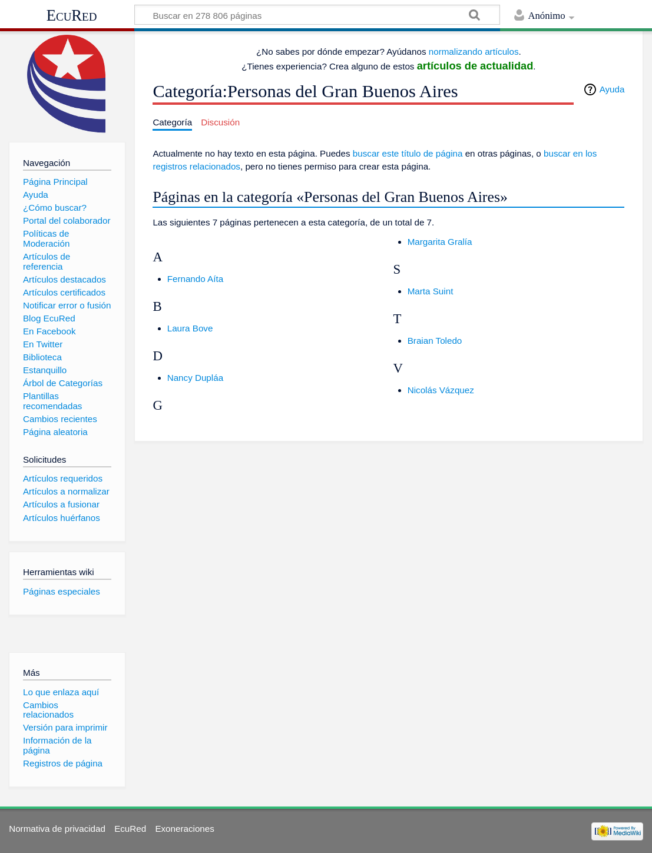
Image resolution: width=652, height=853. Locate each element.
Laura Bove (190, 328)
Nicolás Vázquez (441, 390)
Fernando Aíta (195, 279)
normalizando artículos (474, 52)
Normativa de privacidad (57, 829)
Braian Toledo (435, 341)
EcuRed (72, 15)
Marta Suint (431, 291)
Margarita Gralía (440, 242)
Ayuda (612, 89)
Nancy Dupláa (195, 378)
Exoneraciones (184, 829)
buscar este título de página (408, 153)
